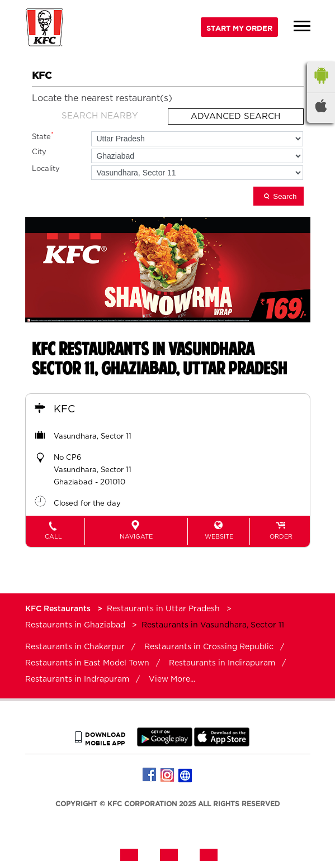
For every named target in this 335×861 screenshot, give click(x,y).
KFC (64, 410)
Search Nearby (100, 116)
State (43, 136)
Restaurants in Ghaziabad (75, 625)
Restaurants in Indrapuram (77, 679)
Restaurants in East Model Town (87, 663)
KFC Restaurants (59, 609)
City (39, 152)
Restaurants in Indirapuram (222, 663)
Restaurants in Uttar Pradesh (163, 609)
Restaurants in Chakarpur (75, 647)
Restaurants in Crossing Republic (208, 647)
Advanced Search (235, 116)
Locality (46, 169)
